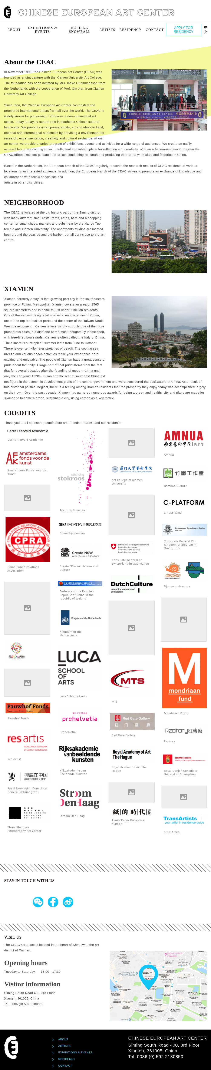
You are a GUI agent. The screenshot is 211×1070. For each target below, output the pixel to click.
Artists (107, 30)
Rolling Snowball (80, 29)
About (14, 30)
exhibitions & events (42, 29)
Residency (130, 30)
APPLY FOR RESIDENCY (183, 29)
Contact (155, 30)
